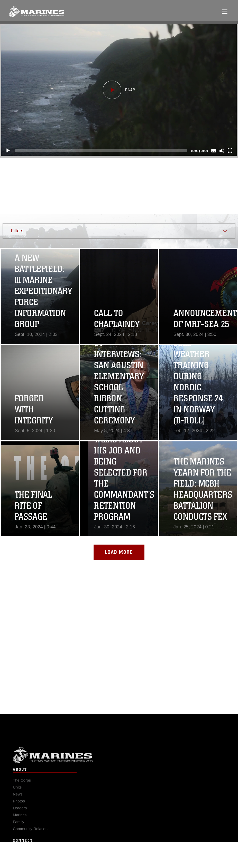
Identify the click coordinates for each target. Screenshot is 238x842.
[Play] (5, 150)
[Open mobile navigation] (225, 12)
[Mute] (219, 150)
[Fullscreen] (227, 150)
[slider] (98, 150)
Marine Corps (119, 762)
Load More (119, 552)
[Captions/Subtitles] (211, 150)
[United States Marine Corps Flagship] (36, 11)
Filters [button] (17, 230)
